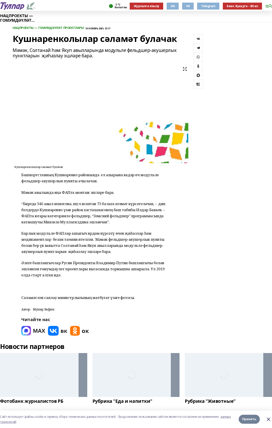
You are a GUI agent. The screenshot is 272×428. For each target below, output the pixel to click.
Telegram (208, 6)
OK (173, 6)
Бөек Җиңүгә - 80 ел (242, 6)
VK (188, 6)
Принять (249, 419)
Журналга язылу (146, 6)
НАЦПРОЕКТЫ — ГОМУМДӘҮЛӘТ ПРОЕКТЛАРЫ (16, 18)
